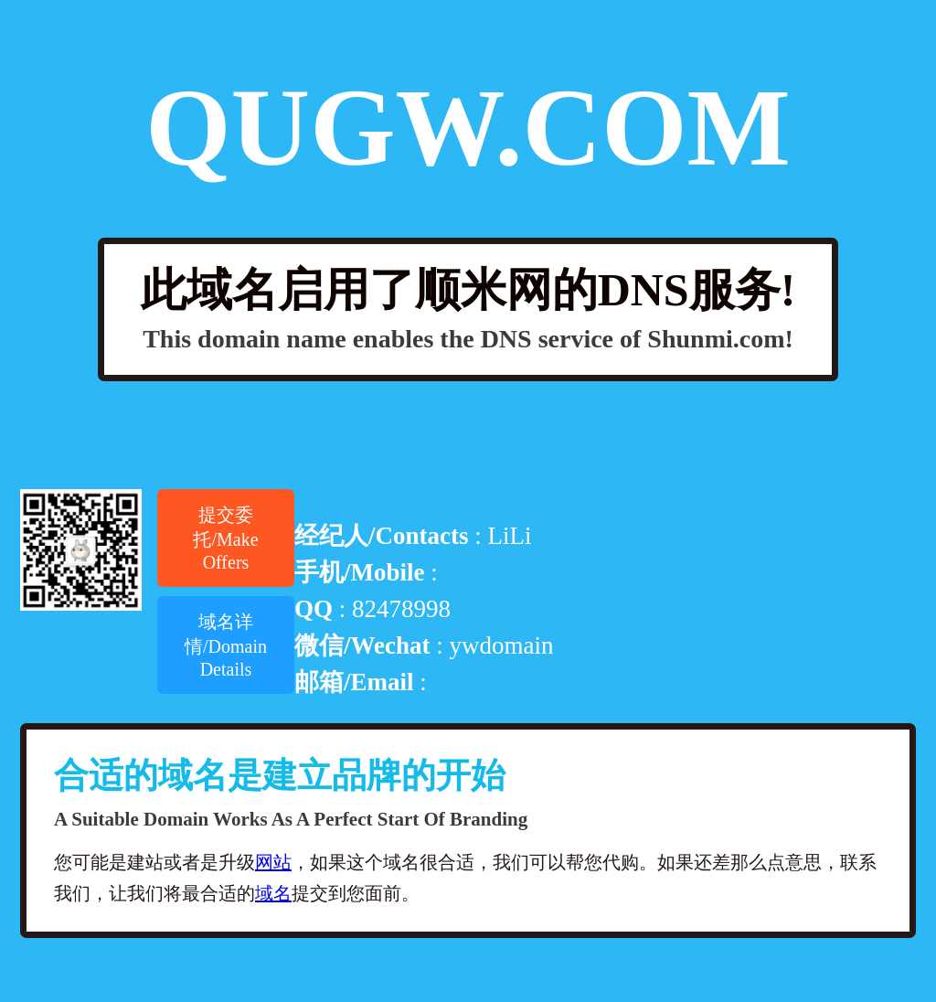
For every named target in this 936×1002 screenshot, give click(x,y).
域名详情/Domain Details (226, 645)
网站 (273, 862)
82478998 (401, 609)
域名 (273, 893)
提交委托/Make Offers (225, 538)
